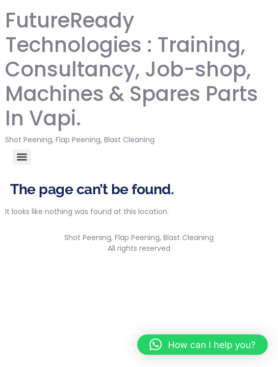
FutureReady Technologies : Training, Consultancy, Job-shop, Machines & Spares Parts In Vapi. (131, 69)
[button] (202, 344)
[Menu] (22, 157)
